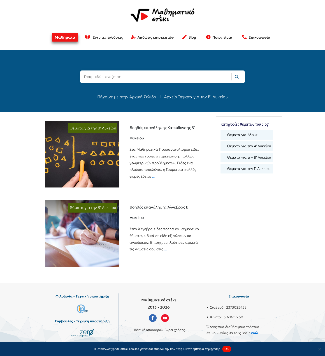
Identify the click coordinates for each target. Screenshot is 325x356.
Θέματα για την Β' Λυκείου (93, 128)
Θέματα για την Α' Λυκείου (249, 146)
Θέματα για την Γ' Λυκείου (249, 168)
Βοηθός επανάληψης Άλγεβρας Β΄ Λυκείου (123, 233)
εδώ (254, 333)
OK (227, 349)
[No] (319, 349)
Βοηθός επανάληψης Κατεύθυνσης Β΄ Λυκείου (123, 154)
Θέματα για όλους (242, 134)
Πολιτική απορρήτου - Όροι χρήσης (159, 330)
